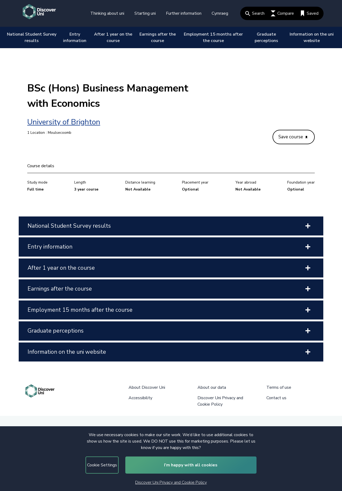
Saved (309, 13)
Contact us (276, 398)
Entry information (74, 37)
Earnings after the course (157, 37)
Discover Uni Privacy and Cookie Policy (171, 482)
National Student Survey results (31, 37)
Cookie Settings (102, 465)
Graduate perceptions (266, 37)
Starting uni (145, 13)
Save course (292, 137)
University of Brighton (63, 122)
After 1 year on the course (113, 37)
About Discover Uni (147, 387)
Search (255, 13)
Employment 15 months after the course (213, 37)
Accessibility (140, 398)
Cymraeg (220, 13)
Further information (183, 13)
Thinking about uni (107, 13)
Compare (282, 13)
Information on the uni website (312, 37)
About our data (211, 387)
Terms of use (278, 387)
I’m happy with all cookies (190, 465)
